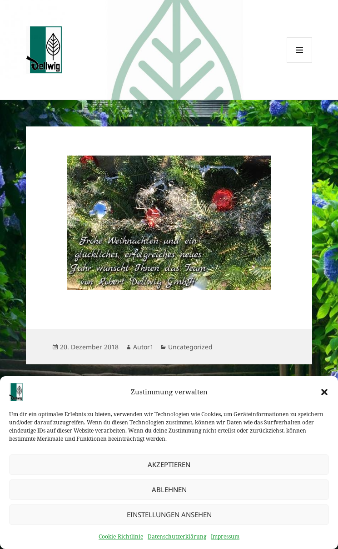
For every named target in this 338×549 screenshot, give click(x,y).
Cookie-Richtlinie (121, 540)
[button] (324, 395)
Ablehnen (169, 493)
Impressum (225, 540)
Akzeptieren (169, 468)
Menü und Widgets (299, 62)
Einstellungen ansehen (169, 518)
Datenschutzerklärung (177, 540)
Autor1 (143, 346)
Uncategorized (190, 346)
